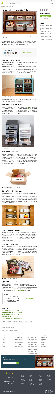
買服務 (30, 375)
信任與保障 (49, 379)
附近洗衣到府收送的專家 (19, 347)
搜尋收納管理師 (45, 16)
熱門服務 (30, 377)
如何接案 (40, 377)
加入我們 (22, 379)
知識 (7, 6)
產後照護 (3, 342)
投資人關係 (23, 380)
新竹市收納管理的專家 (32, 347)
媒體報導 (22, 376)
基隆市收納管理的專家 (32, 351)
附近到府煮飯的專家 (19, 339)
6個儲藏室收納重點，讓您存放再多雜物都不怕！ (12, 318)
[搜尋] (20, 3)
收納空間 (29, 108)
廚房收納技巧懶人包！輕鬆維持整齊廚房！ (11, 316)
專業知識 (30, 381)
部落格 (22, 377)
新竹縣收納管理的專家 (32, 349)
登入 (52, 3)
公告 (48, 380)
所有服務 (30, 379)
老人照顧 (3, 340)
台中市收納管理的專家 (32, 340)
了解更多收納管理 (29, 298)
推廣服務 (40, 380)
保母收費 (43, 344)
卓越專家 (40, 381)
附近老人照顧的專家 (19, 340)
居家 (7, 330)
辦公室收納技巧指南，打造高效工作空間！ (11, 310)
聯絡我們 (22, 383)
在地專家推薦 (31, 384)
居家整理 (13, 327)
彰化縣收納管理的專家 (32, 353)
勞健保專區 (40, 384)
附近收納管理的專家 (19, 337)
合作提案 (22, 381)
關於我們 (22, 375)
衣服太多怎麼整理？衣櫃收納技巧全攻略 (10, 314)
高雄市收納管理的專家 (32, 344)
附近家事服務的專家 (19, 346)
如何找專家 (31, 376)
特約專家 (40, 383)
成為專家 (40, 376)
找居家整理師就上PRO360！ (45, 41)
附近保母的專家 (18, 344)
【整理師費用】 (20, 290)
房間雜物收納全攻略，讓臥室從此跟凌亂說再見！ (12, 312)
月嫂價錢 (43, 342)
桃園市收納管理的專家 (32, 342)
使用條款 (48, 376)
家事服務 (11, 6)
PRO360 (3, 6)
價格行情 (30, 380)
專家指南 (40, 379)
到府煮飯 (3, 339)
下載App (52, 0)
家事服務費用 (43, 346)
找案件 (40, 375)
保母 (2, 344)
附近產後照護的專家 (19, 342)
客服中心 (48, 375)
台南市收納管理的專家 (32, 346)
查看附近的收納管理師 (27, 52)
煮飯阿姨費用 (43, 339)
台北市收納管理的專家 (32, 337)
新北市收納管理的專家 (32, 339)
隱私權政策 (49, 377)
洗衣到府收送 (4, 347)
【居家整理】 (13, 290)
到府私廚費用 (43, 340)
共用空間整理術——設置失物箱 (45, 31)
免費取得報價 (45, 18)
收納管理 (3, 337)
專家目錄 (30, 383)
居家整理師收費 (44, 337)
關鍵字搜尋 (31, 385)
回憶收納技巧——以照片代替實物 (46, 39)
